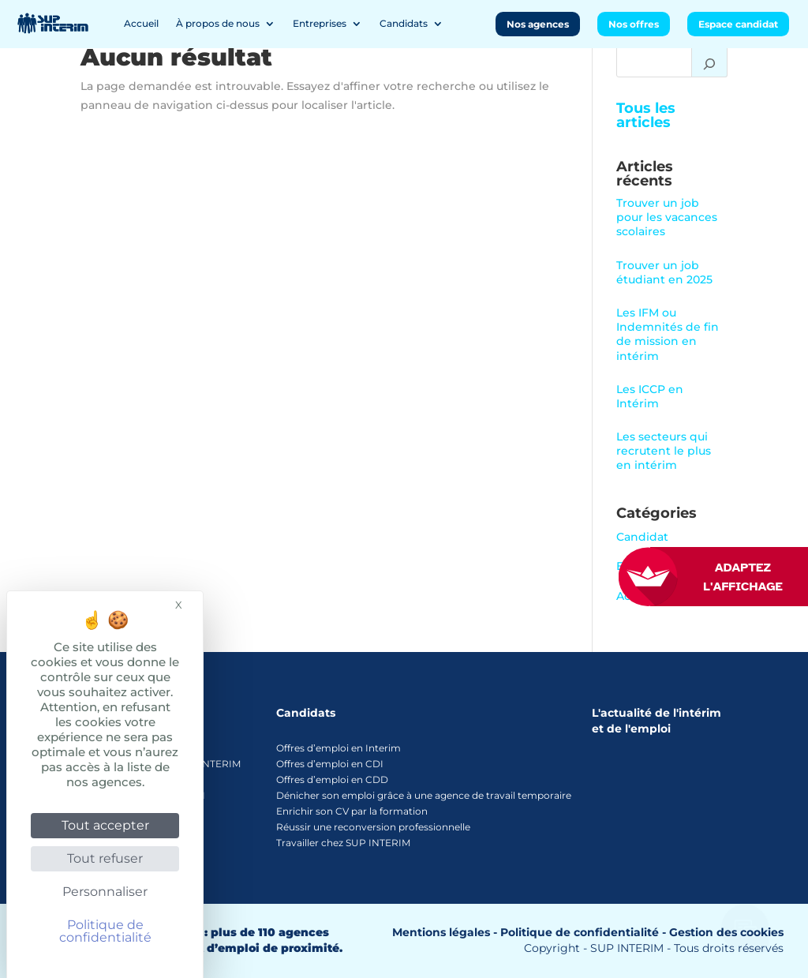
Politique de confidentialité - (583, 932)
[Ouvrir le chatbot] (746, 920)
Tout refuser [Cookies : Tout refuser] (105, 858)
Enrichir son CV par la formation (352, 811)
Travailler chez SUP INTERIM (343, 843)
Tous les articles (645, 115)
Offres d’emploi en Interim (338, 748)
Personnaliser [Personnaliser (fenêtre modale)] (105, 891)
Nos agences (538, 24)
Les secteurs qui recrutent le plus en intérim (663, 450)
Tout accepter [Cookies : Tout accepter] (105, 825)
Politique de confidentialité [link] (105, 931)
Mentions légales (441, 932)
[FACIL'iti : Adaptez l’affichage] (729, 576)
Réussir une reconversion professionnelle (373, 827)
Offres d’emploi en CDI (329, 764)
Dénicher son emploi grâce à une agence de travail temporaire (423, 795)
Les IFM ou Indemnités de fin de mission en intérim (667, 334)
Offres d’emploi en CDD (332, 779)
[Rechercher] (709, 61)
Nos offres (633, 24)
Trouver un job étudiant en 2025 (664, 272)
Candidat (642, 537)
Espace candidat (738, 24)
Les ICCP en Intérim (649, 396)
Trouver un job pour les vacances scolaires (666, 217)
